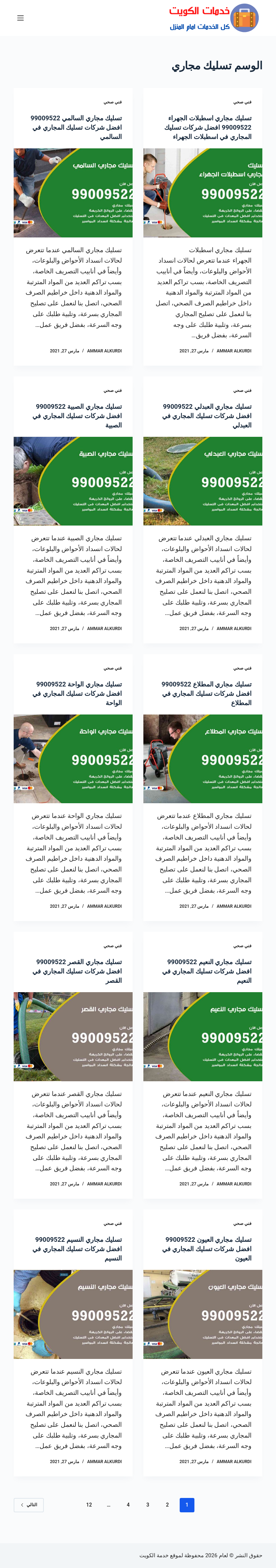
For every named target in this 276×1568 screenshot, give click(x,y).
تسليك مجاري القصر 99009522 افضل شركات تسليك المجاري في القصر (74, 980)
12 (89, 1514)
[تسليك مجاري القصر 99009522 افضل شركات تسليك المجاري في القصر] (73, 1046)
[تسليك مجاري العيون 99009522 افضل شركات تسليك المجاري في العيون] (202, 1323)
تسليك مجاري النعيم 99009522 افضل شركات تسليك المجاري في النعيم (204, 980)
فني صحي (242, 102)
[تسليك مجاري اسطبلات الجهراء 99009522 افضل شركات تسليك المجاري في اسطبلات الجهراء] (202, 202)
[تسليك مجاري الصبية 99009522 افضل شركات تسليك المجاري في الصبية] (73, 490)
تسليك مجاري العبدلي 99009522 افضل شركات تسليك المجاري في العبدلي (211, 425)
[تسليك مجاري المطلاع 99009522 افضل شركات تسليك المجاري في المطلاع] (202, 768)
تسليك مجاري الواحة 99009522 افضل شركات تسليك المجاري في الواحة (74, 702)
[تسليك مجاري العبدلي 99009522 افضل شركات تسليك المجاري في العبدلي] (202, 490)
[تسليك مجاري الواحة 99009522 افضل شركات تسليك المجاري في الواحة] (73, 768)
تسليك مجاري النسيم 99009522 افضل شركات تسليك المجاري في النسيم (82, 1258)
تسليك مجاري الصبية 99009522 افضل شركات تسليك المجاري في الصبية (73, 425)
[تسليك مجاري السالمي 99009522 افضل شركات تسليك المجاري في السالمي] (73, 192)
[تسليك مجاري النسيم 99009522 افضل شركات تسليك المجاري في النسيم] (73, 1323)
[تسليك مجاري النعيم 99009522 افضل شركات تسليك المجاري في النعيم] (202, 1046)
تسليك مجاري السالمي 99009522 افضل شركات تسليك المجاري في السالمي (79, 127)
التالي (28, 1514)
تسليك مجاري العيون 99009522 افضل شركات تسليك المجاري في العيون (203, 1258)
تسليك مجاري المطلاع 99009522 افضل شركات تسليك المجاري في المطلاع (210, 702)
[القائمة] (20, 18)
